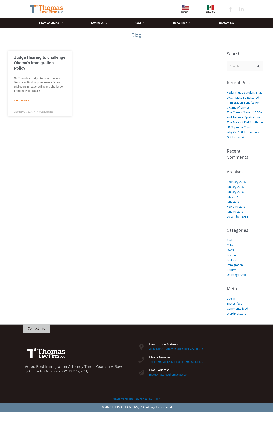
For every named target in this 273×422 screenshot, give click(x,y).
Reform (232, 280)
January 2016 (236, 202)
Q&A (140, 23)
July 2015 (233, 207)
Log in (231, 309)
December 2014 (238, 226)
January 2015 (236, 222)
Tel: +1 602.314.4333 (163, 372)
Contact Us (226, 23)
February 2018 (237, 192)
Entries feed (235, 314)
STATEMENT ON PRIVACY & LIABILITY (136, 409)
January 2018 (236, 197)
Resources (182, 23)
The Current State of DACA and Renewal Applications (241, 122)
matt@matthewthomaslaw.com (170, 384)
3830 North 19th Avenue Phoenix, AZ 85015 (178, 359)
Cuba (230, 255)
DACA (230, 260)
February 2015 (237, 217)
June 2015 (234, 212)
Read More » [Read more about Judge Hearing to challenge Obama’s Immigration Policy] (21, 100)
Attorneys (99, 23)
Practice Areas (51, 23)
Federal (232, 270)
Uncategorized (237, 285)
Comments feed (238, 319)
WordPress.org (237, 323)
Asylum (232, 250)
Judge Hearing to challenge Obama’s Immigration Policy (39, 63)
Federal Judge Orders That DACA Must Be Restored (242, 98)
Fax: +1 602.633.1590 (191, 372)
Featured (233, 265)
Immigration (235, 275)
